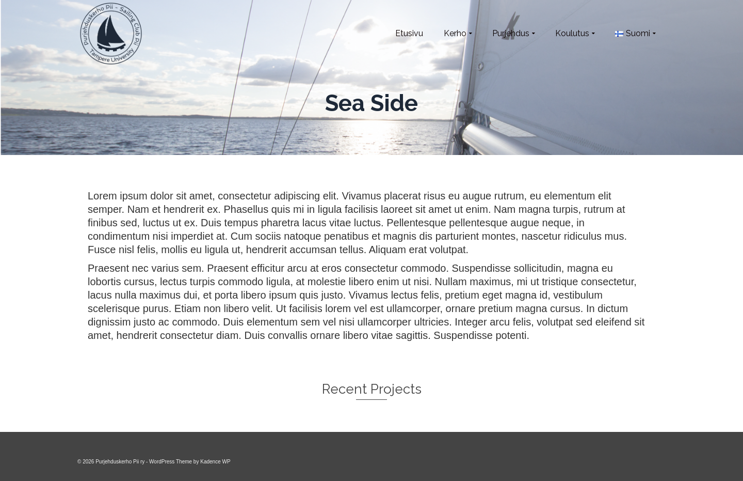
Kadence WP (215, 461)
